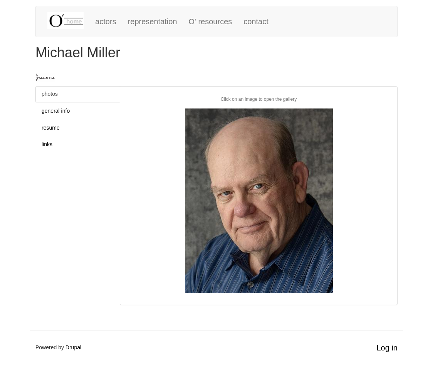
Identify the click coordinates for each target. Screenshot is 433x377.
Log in (387, 348)
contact (255, 21)
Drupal (73, 347)
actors (105, 21)
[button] (259, 200)
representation (152, 21)
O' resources (210, 21)
